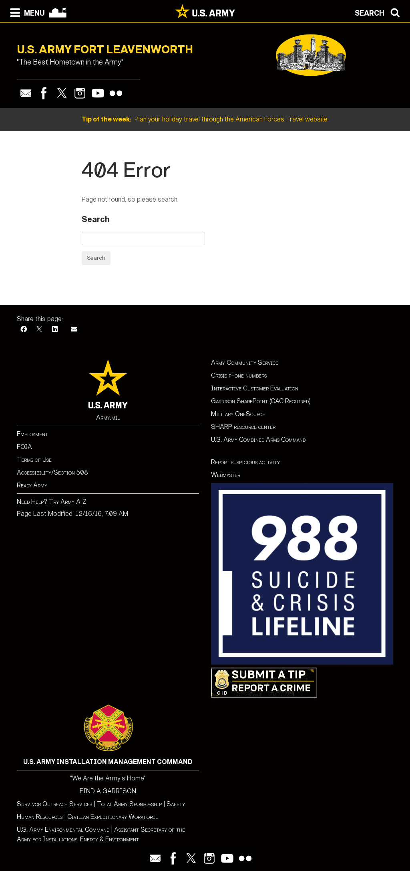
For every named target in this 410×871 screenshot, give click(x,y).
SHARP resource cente (242, 426)
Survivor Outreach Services (54, 804)
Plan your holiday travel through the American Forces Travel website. (205, 119)
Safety (176, 804)
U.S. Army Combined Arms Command (258, 439)
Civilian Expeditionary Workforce (112, 816)
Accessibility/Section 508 (52, 472)
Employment (32, 434)
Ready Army (32, 485)
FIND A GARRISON (108, 791)
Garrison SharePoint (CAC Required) (261, 401)
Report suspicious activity (245, 462)
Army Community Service (244, 362)
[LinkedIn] (55, 329)
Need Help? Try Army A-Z (51, 501)
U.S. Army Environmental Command (63, 829)
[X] (39, 329)
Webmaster (225, 475)
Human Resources (39, 816)
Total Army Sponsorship (129, 804)
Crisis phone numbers (239, 375)
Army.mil (108, 417)
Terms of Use (34, 459)
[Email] (74, 329)
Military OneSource (238, 414)
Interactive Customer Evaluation (254, 388)
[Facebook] (23, 329)
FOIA (24, 447)
